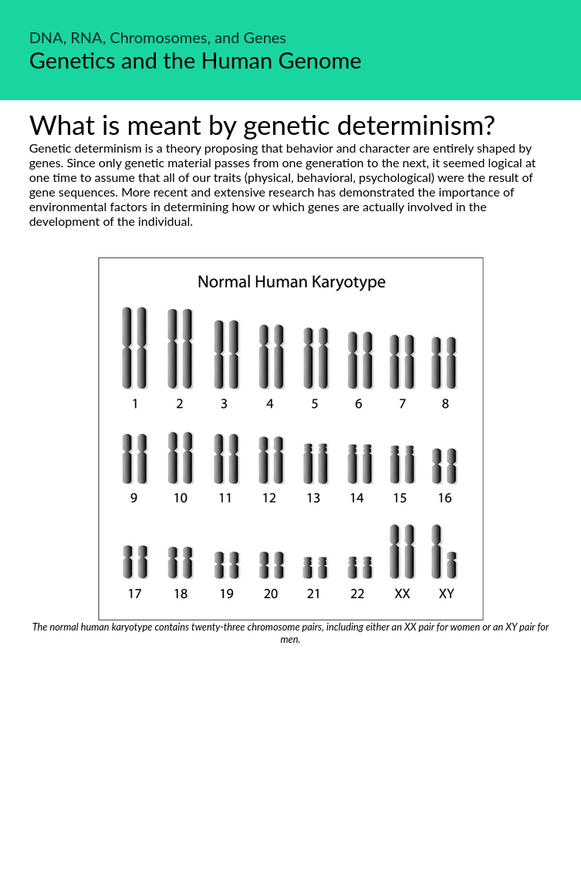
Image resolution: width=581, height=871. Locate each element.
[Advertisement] (290, 761)
